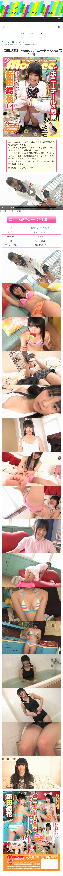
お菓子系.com (15, 7)
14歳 (31, 168)
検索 (59, 27)
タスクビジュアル (40, 232)
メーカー (41, 33)
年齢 (31, 33)
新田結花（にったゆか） (40, 228)
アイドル (22, 33)
